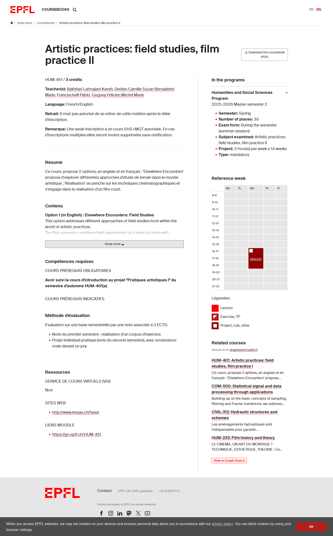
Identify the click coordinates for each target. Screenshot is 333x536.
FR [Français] (311, 9)
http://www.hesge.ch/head (75, 412)
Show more (114, 244)
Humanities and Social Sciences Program (248, 98)
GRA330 (256, 259)
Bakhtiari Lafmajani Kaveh (90, 89)
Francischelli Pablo (73, 95)
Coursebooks (55, 9)
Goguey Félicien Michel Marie (118, 95)
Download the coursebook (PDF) (265, 54)
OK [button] (311, 526)
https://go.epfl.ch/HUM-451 (76, 434)
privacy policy (222, 524)
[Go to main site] (12, 23)
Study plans (25, 23)
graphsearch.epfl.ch (243, 350)
